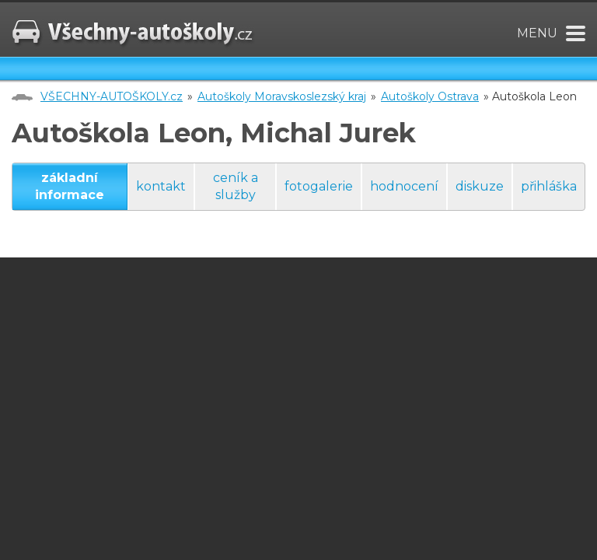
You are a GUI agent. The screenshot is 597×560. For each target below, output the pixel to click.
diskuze (480, 186)
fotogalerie (319, 186)
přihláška (549, 186)
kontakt (161, 186)
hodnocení (404, 186)
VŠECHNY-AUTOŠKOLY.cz (111, 96)
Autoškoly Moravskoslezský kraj (281, 96)
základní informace (69, 186)
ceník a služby (235, 186)
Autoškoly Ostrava (430, 96)
